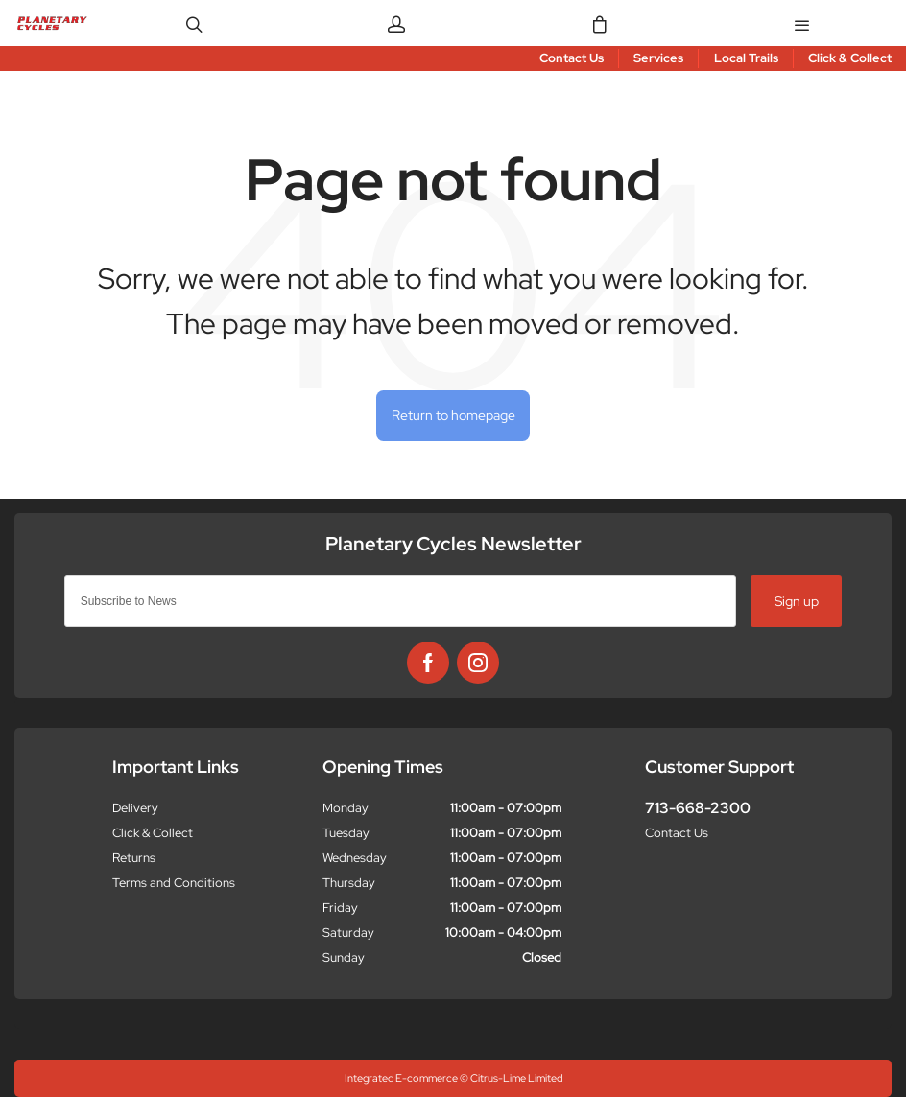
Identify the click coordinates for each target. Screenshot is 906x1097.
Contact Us (676, 833)
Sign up (797, 601)
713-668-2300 (698, 808)
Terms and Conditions (173, 883)
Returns (133, 858)
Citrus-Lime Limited (516, 1078)
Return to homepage (453, 415)
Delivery (135, 808)
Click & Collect (152, 833)
